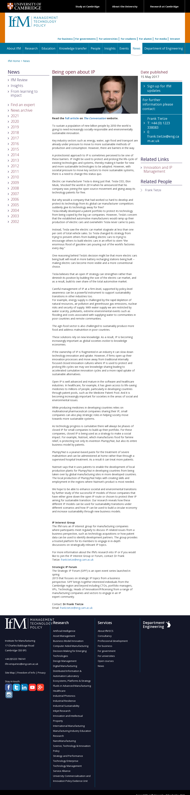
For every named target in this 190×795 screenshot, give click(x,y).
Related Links (155, 159)
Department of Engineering (163, 48)
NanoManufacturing (64, 737)
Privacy (42, 672)
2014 (15, 154)
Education (48, 48)
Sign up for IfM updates (159, 88)
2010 (15, 177)
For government (107, 650)
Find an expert (23, 104)
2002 (15, 221)
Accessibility (142, 789)
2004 (15, 210)
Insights (110, 48)
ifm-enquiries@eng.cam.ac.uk (21, 663)
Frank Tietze (153, 190)
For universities (108, 38)
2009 (15, 182)
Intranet (175, 38)
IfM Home (14, 61)
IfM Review (19, 79)
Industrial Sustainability (66, 703)
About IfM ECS (105, 631)
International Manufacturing (69, 722)
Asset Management (64, 635)
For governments (85, 38)
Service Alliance (62, 766)
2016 (15, 143)
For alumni (145, 38)
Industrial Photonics (64, 693)
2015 (15, 149)
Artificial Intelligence (64, 631)
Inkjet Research (62, 708)
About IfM (14, 48)
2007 (15, 193)
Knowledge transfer (73, 48)
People (95, 48)
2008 (15, 188)
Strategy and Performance (68, 751)
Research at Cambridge (164, 6)
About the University (124, 6)
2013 (15, 160)
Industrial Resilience (64, 698)
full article (72, 118)
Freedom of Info (26, 672)
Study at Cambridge (87, 6)
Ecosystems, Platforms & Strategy (72, 679)
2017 (15, 138)
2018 (15, 132)
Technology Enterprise (65, 756)
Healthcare (59, 688)
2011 (15, 171)
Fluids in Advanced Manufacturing (72, 684)
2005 (15, 204)
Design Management (64, 659)
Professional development (113, 640)
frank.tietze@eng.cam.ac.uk (77, 559)
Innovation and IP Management (158, 169)
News (137, 48)
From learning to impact (24, 93)
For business (65, 38)
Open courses (106, 659)
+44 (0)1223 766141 (15, 659)
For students (128, 38)
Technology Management (67, 761)
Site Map (10, 672)
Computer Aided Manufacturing (70, 645)
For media (161, 38)
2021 (15, 115)
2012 (15, 165)
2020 (15, 121)
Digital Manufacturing (65, 664)
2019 (15, 126)
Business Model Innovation (68, 640)
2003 (15, 215)
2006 (15, 199)
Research (31, 48)
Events (124, 48)
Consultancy (105, 635)
